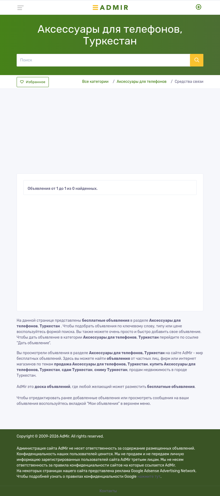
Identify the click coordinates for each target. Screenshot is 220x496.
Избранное (32, 82)
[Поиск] (103, 60)
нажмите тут (148, 476)
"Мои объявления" (103, 403)
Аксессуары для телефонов (142, 81)
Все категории (95, 81)
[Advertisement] (110, 129)
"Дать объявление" (33, 343)
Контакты (109, 491)
